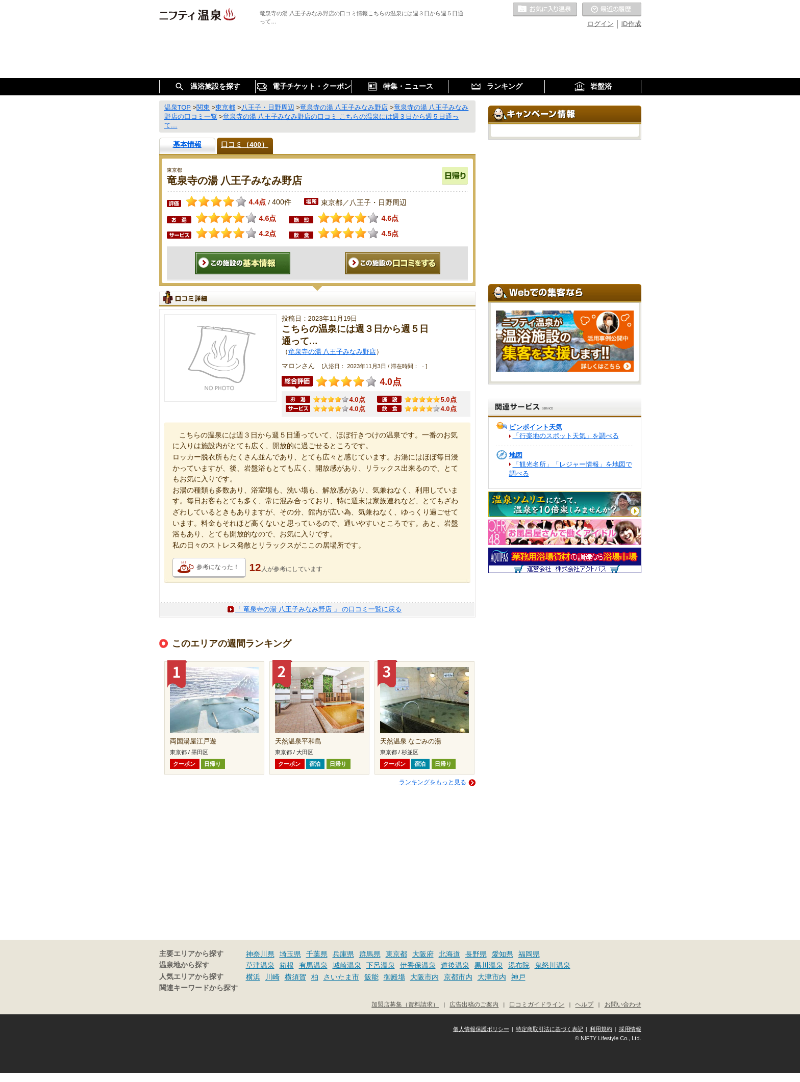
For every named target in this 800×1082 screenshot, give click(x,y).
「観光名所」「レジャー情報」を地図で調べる (570, 468)
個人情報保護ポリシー (481, 1029)
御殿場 (394, 977)
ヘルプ (584, 1004)
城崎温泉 (347, 965)
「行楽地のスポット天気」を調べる (566, 436)
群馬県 (370, 954)
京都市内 (458, 977)
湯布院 (519, 965)
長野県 (476, 954)
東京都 (396, 954)
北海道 (449, 954)
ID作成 (631, 24)
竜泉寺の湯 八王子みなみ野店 (332, 351)
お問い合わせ (623, 1004)
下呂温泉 (380, 965)
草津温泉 (260, 965)
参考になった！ (217, 567)
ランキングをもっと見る (432, 782)
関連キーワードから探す (198, 988)
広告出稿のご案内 (473, 1004)
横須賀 (295, 977)
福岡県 (529, 954)
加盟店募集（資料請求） (405, 1004)
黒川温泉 (488, 965)
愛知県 (502, 954)
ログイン (600, 24)
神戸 (518, 977)
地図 (515, 455)
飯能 (371, 977)
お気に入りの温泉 (545, 10)
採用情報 (630, 1029)
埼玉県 (290, 954)
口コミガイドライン (536, 1004)
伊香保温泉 (418, 965)
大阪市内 (424, 977)
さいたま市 (341, 977)
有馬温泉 (313, 965)
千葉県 (317, 954)
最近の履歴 (611, 10)
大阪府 (423, 954)
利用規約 (601, 1029)
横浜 (253, 977)
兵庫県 (343, 954)
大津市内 (492, 977)
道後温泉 (455, 965)
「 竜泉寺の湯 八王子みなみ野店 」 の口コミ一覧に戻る (318, 609)
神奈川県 (260, 954)
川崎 (272, 977)
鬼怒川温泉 (552, 965)
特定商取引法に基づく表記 (549, 1029)
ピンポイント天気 (535, 427)
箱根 (287, 965)
